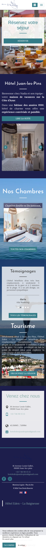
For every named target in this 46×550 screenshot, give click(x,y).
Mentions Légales (18, 485)
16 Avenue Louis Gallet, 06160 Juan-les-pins (23, 467)
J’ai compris (9, 545)
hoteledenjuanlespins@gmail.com (25, 431)
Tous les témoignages (23, 315)
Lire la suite (23, 118)
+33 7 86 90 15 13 (17, 414)
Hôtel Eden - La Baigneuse (22, 503)
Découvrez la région (23, 373)
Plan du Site (29, 485)
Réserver (23, 40)
